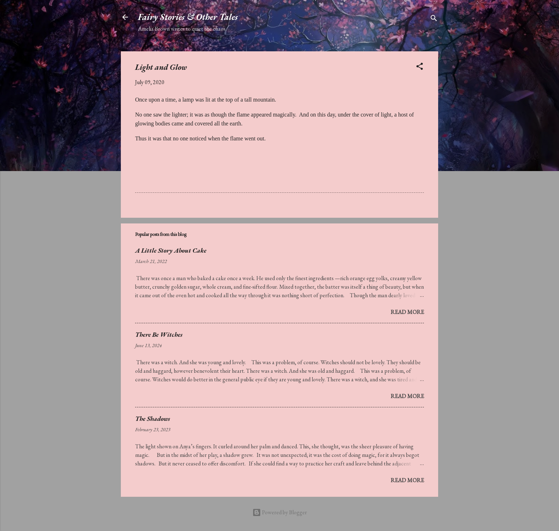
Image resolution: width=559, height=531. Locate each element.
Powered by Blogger (279, 512)
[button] (419, 67)
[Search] (434, 19)
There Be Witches (159, 334)
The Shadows (152, 418)
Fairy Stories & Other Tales (188, 16)
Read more (407, 312)
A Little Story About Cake (170, 250)
